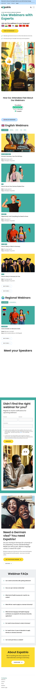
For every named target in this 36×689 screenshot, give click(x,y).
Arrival (11, 130)
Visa (21, 130)
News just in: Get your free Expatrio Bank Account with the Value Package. (16, 1)
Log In (17, 3)
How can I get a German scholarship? (13, 588)
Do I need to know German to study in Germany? (16, 623)
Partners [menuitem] (3, 685)
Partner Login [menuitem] (4, 687)
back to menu (6, 286)
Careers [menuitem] (3, 681)
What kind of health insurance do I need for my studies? (16, 596)
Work (25, 130)
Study (16, 130)
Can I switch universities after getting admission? (17, 581)
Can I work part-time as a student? (13, 640)
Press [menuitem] (2, 683)
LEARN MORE (18, 662)
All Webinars (5, 130)
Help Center (3, 3)
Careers (8, 3)
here (21, 432)
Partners (13, 3)
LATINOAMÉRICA (12, 302)
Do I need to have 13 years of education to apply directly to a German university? (16, 631)
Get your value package (13, 559)
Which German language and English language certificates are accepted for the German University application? (17, 614)
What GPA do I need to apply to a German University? (18, 605)
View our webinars (10, 31)
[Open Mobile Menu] (34, 7)
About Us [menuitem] (3, 679)
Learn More (8, 563)
